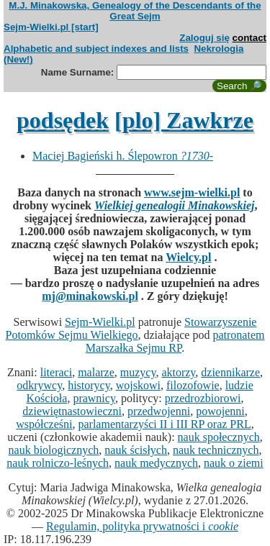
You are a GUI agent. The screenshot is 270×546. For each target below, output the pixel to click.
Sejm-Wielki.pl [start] (51, 27)
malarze (96, 372)
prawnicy (94, 398)
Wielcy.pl (188, 257)
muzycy (138, 372)
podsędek (63, 120)
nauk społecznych (219, 437)
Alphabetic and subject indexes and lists (96, 48)
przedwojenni (158, 411)
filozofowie (193, 385)
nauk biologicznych (54, 450)
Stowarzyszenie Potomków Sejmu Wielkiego (131, 328)
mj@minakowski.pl (90, 296)
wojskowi (138, 385)
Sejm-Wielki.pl (100, 322)
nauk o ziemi (234, 463)
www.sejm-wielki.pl (192, 192)
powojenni (220, 411)
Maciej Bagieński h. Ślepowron (122, 156)
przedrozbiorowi (203, 398)
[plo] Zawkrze (183, 120)
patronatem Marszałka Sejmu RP (175, 341)
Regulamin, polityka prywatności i (142, 526)
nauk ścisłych (135, 450)
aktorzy (178, 372)
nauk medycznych (156, 463)
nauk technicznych (216, 450)
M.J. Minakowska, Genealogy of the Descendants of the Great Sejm (135, 11)
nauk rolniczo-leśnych (57, 463)
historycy (89, 385)
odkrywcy (39, 385)
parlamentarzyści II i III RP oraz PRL (164, 424)
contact (249, 37)
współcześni (44, 424)
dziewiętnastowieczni (72, 411)
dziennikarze (230, 372)
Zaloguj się (204, 37)
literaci (56, 372)
